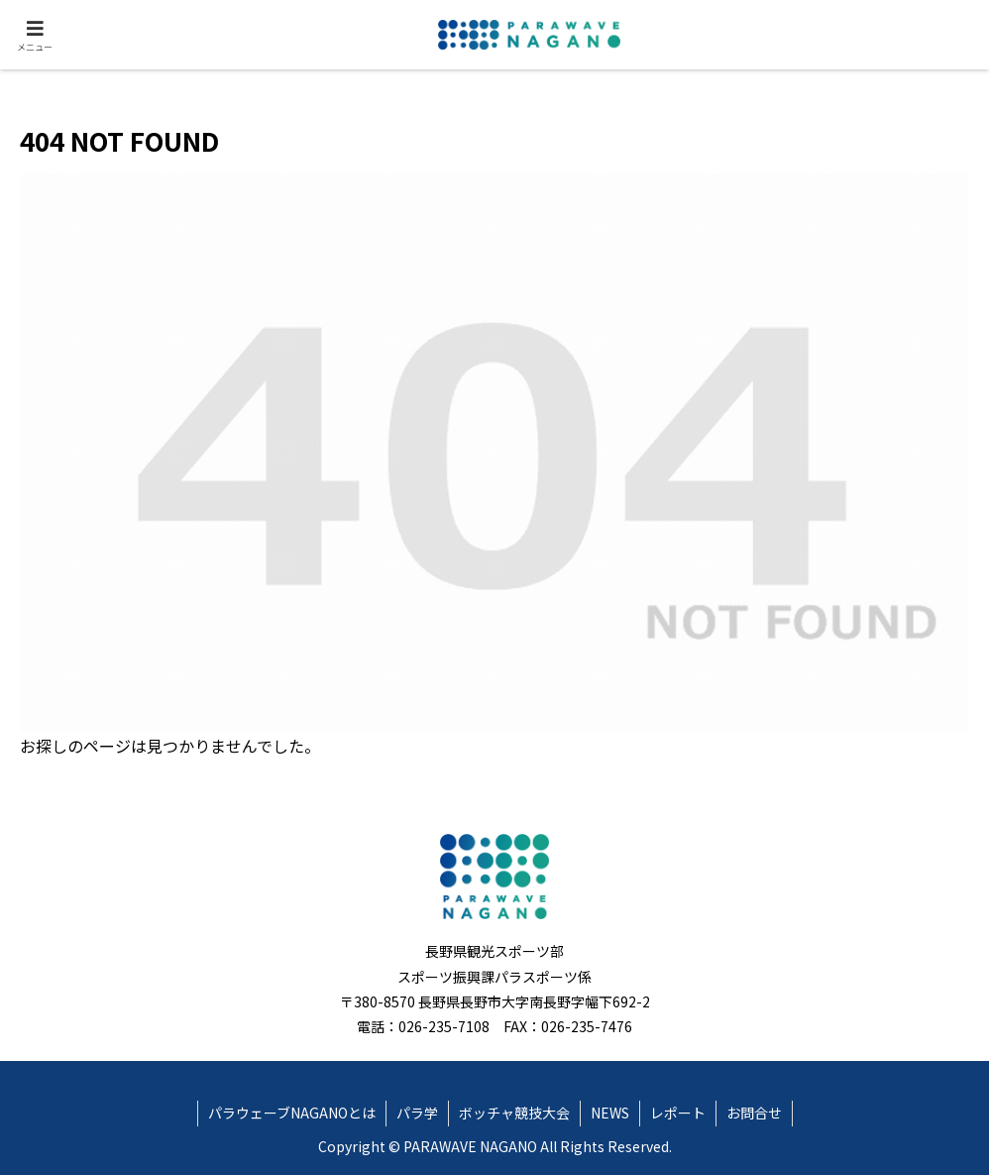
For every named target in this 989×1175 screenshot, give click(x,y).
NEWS (610, 1112)
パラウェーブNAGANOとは (292, 1112)
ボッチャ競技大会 (514, 1112)
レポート (678, 1112)
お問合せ (754, 1112)
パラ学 (417, 1112)
